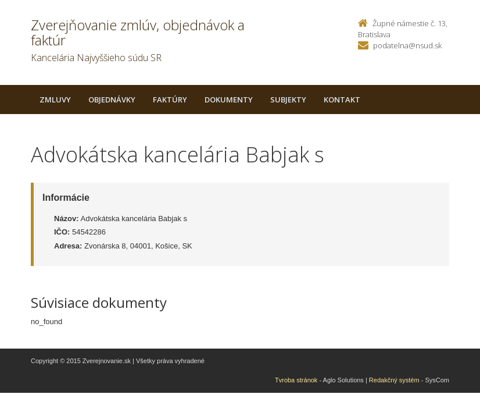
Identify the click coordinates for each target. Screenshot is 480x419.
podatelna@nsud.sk (407, 45)
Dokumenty (229, 99)
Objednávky (111, 99)
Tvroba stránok (296, 380)
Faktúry (170, 99)
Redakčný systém (394, 380)
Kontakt (342, 99)
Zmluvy (55, 99)
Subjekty (288, 99)
